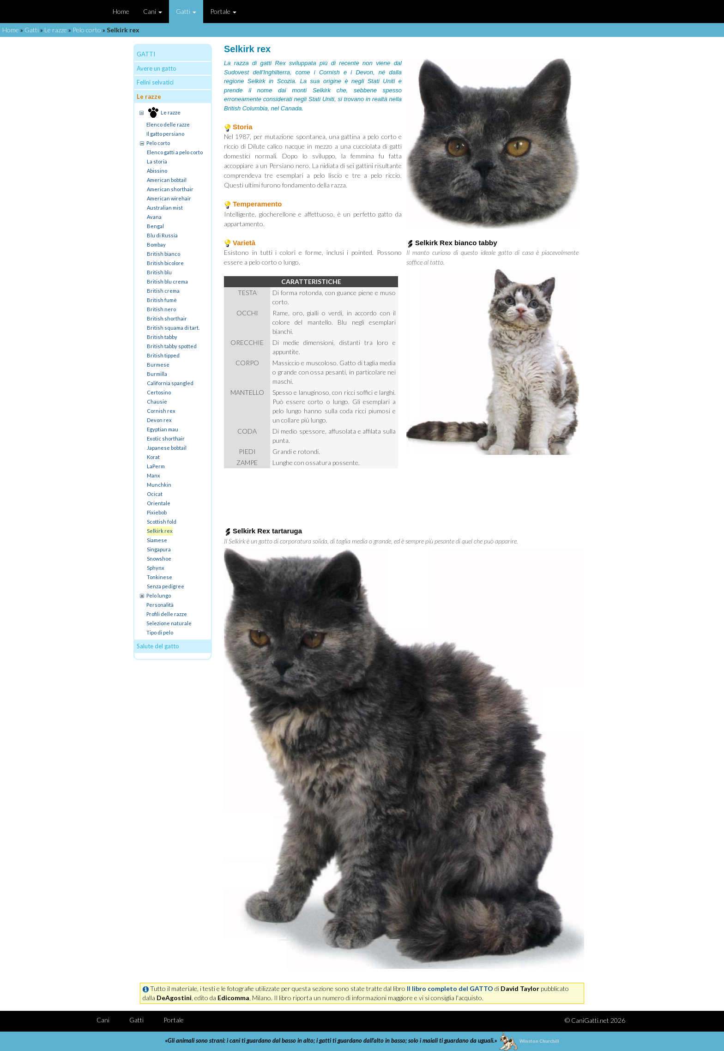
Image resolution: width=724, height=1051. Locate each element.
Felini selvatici (155, 82)
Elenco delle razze (168, 124)
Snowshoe (159, 559)
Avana (154, 217)
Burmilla (157, 374)
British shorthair (167, 318)
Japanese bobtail (167, 448)
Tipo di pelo (159, 632)
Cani (152, 11)
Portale (223, 11)
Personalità (160, 605)
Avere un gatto (156, 68)
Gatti (186, 11)
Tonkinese (159, 577)
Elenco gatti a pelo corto (175, 152)
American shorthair (170, 189)
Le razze (55, 30)
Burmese (158, 365)
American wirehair (169, 198)
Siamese (157, 540)
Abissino (157, 171)
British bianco (163, 254)
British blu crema (167, 281)
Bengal (155, 226)
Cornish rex (161, 411)
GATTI (146, 54)
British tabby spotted (172, 346)
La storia (157, 161)
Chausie (157, 402)
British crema (163, 291)
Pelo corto (86, 30)
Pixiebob (157, 512)
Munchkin (159, 485)
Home (121, 11)
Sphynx (155, 568)
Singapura (159, 549)
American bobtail (167, 180)
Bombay (156, 245)
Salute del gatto (158, 646)
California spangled (170, 383)
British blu (159, 272)
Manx (153, 475)
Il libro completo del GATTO (450, 988)
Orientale (158, 503)
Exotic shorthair (166, 438)
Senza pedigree (165, 586)
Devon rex (159, 420)
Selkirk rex (160, 531)
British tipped (163, 355)
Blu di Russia (162, 235)
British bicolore (165, 263)
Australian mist (165, 208)
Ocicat (155, 494)
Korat (153, 457)
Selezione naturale (169, 623)
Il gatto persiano (165, 134)
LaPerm (156, 466)
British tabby (162, 337)
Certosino (159, 392)
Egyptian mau (162, 429)
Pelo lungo (158, 595)
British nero (161, 309)
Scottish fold (161, 522)
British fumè (162, 300)
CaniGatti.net (590, 1020)
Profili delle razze (166, 614)
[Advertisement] (404, 493)
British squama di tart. (173, 328)
